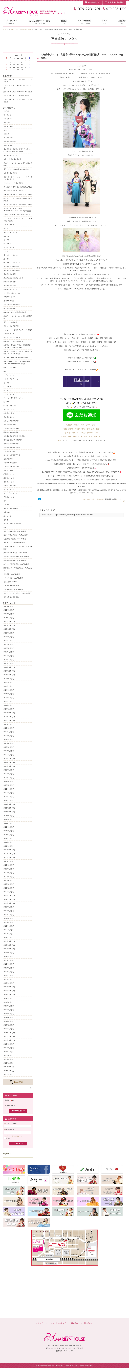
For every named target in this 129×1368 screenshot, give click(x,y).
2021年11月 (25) (9, 808)
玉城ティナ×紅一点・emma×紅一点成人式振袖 (18, 164)
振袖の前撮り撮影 (10, 282)
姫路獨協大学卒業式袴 (11, 428)
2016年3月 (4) (8, 1059)
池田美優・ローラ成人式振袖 (13, 191)
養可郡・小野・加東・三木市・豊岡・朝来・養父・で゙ (81, 437)
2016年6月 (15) (9, 1055)
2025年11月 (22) (9, 625)
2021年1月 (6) (8, 846)
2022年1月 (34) (9, 800)
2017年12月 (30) (9, 987)
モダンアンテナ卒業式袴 (12, 337)
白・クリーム (8, 244)
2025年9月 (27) (9, 633)
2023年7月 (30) (9, 732)
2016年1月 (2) (8, 1063)
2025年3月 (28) (9, 656)
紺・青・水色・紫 (10, 406)
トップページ (43, 1323)
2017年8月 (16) (9, 1002)
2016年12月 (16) (9, 1033)
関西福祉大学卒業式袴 (11, 432)
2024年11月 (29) (9, 671)
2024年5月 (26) (9, 694)
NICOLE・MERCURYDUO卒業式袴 (16, 357)
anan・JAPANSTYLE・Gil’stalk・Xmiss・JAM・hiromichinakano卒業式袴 (18, 363)
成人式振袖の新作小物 (11, 266)
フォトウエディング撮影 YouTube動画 (17, 593)
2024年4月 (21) (9, 697)
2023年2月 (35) (9, 751)
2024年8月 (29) (9, 682)
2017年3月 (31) (9, 1021)
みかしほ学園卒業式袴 (11, 421)
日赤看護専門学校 (10, 451)
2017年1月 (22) (9, 1029)
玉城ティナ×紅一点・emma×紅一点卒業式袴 (18, 317)
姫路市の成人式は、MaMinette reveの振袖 (18, 92)
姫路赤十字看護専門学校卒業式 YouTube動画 (18, 548)
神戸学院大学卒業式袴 (11, 444)
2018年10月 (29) (9, 949)
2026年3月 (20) (9, 610)
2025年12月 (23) (9, 621)
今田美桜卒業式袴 (10, 308)
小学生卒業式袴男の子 (11, 466)
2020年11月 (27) (9, 854)
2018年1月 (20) (9, 983)
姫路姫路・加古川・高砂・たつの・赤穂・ (81, 425)
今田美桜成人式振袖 (10, 173)
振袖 (59, 440)
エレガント (7, 236)
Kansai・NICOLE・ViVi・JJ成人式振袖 (17, 215)
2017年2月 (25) (9, 1025)
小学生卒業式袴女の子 (11, 463)
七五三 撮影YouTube (10, 582)
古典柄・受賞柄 (9, 225)
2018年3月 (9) (8, 975)
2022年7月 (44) (9, 778)
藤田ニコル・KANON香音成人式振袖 (16, 169)
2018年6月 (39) (9, 964)
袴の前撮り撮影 (9, 417)
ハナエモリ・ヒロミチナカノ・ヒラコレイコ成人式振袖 (18, 220)
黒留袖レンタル (9, 478)
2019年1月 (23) (9, 937)
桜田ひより (7, 115)
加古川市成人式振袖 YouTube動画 (16, 535)
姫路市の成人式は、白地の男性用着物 (16, 95)
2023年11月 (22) (9, 717)
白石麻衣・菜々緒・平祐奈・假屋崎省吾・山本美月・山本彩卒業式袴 (18, 346)
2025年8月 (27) (9, 637)
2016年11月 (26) (9, 1036)
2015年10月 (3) (9, 1071)
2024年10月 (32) (9, 675)
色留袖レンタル (9, 482)
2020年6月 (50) (9, 873)
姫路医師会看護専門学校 (12, 447)
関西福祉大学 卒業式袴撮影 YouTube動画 (18, 569)
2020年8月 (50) (9, 865)
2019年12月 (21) (9, 895)
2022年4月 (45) (9, 789)
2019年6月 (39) (9, 918)
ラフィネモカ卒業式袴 (11, 326)
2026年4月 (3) (8, 606)
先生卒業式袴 (8, 459)
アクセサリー (8, 119)
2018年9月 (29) (9, 953)
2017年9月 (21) (9, 998)
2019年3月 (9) (8, 930)
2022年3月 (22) (9, 793)
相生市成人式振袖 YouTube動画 (15, 539)
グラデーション (9, 409)
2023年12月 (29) (9, 713)
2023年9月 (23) (9, 724)
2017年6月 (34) (9, 1010)
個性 (5, 371)
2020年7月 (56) (9, 869)
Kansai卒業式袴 (9, 334)
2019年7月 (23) (9, 915)
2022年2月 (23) (9, 796)
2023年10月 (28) (9, 720)
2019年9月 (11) (9, 907)
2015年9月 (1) (8, 1074)
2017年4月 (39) (9, 1017)
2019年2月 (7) (8, 934)
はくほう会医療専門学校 (12, 455)
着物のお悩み (8, 145)
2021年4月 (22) (9, 835)
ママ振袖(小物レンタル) (12, 293)
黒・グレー (7, 390)
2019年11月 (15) (9, 899)
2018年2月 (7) (8, 979)
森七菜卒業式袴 (9, 301)
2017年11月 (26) (9, 991)
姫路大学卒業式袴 (10, 425)
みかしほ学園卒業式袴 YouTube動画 (16, 564)
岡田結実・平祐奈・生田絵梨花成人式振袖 (18, 187)
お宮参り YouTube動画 (11, 585)
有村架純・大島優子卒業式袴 (13, 341)
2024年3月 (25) (9, 701)
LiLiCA (6, 130)
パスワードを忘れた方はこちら (13, 1136)
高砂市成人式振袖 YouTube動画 (15, 531)
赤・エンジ (7, 240)
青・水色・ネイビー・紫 (12, 263)
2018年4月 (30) (9, 972)
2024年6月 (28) (9, 690)
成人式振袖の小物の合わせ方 (13, 278)
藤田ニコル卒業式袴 (10, 322)
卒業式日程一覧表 (10, 142)
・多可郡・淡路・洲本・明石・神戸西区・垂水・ (81, 433)
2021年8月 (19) (9, 819)
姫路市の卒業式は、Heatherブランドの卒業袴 (18, 87)
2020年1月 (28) (9, 892)
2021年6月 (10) (9, 827)
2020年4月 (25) (9, 880)
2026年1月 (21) (9, 618)
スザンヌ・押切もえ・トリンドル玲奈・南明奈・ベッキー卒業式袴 (18, 352)
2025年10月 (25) (9, 629)
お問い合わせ (88, 1323)
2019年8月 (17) (9, 911)
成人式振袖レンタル (10, 155)
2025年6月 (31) (9, 644)
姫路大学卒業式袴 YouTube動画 (15, 560)
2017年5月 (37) (9, 1013)
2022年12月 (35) (9, 758)
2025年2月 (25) (9, 659)
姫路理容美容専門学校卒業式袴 (14, 436)
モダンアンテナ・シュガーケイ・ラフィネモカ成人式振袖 (18, 178)
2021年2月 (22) (9, 842)
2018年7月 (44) (9, 960)
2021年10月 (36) (9, 812)
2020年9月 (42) (9, 861)
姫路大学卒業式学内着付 (12, 304)
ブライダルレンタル (10, 493)
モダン (6, 228)
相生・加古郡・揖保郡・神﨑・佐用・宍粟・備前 (81, 429)
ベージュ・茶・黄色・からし (13, 398)
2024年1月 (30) (9, 709)
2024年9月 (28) (9, 679)
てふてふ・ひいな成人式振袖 (13, 183)
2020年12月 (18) (9, 850)
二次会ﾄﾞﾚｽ (7, 516)
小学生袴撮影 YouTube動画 (13, 578)
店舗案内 (74, 1323)
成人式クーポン (9, 138)
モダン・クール (9, 375)
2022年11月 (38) (9, 762)
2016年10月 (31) (9, 1040)
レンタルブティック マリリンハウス (93, 499)
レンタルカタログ (59, 1323)
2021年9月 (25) (9, 816)
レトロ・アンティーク (11, 379)
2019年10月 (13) (9, 903)
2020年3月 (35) (9, 884)
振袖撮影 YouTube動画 (12, 574)
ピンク (6, 251)
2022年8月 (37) (9, 774)
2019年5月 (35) (9, 922)
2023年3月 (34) (9, 747)
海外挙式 (7, 512)
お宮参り (7, 505)
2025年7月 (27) (9, 640)
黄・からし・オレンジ (11, 255)
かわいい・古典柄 (10, 367)
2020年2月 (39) (9, 888)
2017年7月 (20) (9, 1006)
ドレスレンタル (9, 489)
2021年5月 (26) (9, 831)
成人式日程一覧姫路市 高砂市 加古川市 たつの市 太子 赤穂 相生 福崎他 (18, 150)
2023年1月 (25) (9, 755)
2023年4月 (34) (9, 743)
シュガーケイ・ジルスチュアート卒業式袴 (18, 330)
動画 (5, 527)
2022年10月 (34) (9, 766)
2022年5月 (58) (9, 785)
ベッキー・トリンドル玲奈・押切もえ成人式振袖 (18, 199)
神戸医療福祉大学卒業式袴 (13, 440)
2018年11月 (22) (9, 945)
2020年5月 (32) (9, 877)
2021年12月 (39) (9, 804)
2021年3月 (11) (9, 838)
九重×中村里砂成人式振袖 (12, 159)
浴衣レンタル (8, 126)
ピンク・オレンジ (10, 394)
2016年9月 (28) (9, 1044)
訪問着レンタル (9, 474)
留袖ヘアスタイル (10, 485)
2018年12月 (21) (9, 941)
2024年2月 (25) (9, 705)
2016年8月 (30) (9, 1048)
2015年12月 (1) (9, 1067)
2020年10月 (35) (9, 857)
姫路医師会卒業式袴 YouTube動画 (16, 553)
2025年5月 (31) (9, 648)
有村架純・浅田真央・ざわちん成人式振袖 (18, 194)
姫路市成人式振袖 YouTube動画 (14, 543)
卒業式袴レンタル (10, 297)
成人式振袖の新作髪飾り (12, 270)
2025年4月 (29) (9, 652)
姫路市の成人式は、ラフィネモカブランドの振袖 (18, 81)
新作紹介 (7, 122)
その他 (6, 520)
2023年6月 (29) (9, 736)
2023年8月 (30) (9, 728)
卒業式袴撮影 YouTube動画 (13, 589)
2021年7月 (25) (9, 823)
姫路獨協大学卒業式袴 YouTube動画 (16, 556)
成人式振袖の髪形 (10, 274)
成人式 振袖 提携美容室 (13, 523)
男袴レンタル (8, 470)
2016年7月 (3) (8, 1052)
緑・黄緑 (7, 259)
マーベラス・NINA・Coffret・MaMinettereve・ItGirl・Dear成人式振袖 (17, 209)
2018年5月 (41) (9, 968)
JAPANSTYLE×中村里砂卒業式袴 (15, 312)
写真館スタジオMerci (11, 508)
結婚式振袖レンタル (10, 289)
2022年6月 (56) (9, 781)
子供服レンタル (9, 497)
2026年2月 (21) (9, 614)
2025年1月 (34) (9, 663)
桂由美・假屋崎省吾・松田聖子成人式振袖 (18, 204)
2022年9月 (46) (9, 770)
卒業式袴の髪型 (9, 413)
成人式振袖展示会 (10, 285)
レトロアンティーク (10, 232)
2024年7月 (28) (9, 686)
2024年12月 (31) (9, 667)
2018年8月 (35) (9, 956)
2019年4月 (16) (9, 926)
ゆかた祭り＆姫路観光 (11, 597)
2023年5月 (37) (9, 739)
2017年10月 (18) (9, 994)
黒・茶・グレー (9, 247)
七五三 (6, 501)
